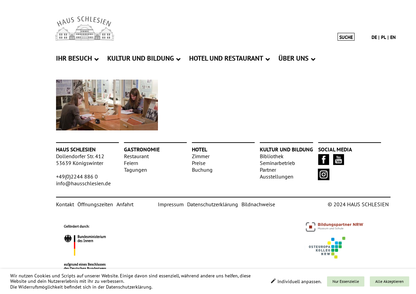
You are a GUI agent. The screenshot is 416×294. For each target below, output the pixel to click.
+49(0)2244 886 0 (77, 176)
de (374, 37)
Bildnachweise (258, 204)
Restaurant (136, 156)
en (393, 37)
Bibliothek (272, 156)
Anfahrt (124, 204)
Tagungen (135, 169)
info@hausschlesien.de (83, 183)
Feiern (131, 163)
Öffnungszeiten (95, 204)
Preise (198, 163)
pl (383, 37)
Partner (268, 169)
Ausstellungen (276, 176)
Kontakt (65, 204)
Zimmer (201, 156)
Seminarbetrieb (277, 163)
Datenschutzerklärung (212, 204)
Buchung (202, 169)
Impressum (171, 204)
